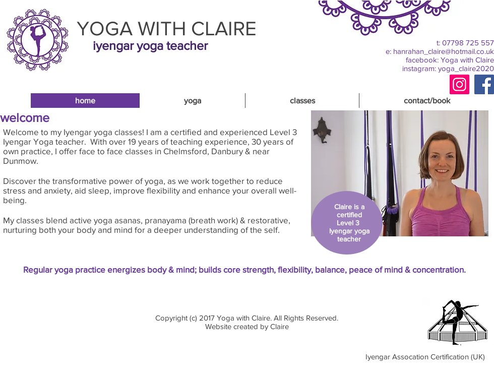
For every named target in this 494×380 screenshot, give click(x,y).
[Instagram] (459, 84)
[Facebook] (484, 84)
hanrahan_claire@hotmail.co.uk (443, 51)
